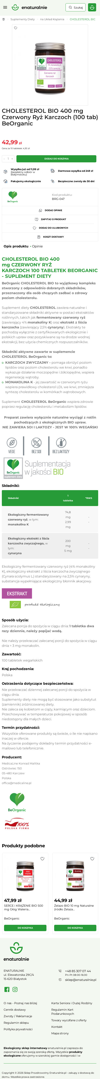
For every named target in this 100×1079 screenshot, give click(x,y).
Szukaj (78, 7)
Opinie (37, 246)
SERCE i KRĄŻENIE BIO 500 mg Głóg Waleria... (23, 907)
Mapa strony (60, 1033)
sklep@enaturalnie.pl (80, 980)
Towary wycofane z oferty (69, 1020)
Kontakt (56, 1027)
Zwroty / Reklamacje (18, 1016)
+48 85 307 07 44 (78, 971)
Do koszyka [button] (25, 927)
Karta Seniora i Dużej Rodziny (71, 1003)
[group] (25, 895)
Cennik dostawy (15, 1009)
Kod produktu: (62, 195)
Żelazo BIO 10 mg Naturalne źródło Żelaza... (74, 907)
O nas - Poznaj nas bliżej (20, 1003)
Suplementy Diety (23, 19)
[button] (42, 859)
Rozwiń (50, 1061)
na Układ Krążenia (52, 19)
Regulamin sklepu (16, 1023)
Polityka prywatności (18, 1029)
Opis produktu (16, 246)
